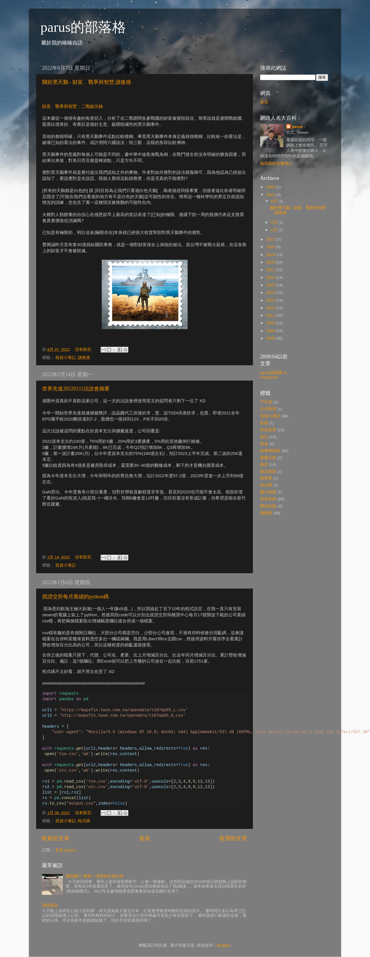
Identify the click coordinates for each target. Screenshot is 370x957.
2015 (271, 285)
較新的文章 (55, 838)
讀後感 (84, 357)
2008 (271, 338)
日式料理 (268, 409)
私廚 (264, 423)
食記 (264, 437)
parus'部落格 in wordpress (273, 374)
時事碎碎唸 (270, 451)
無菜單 (266, 478)
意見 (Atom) (65, 850)
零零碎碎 (268, 499)
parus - (298, 126)
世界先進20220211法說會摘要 (76, 389)
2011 (271, 315)
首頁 (144, 838)
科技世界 (268, 430)
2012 (271, 308)
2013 (271, 300)
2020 (271, 247)
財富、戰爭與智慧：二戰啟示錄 (72, 106)
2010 (271, 323)
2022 (271, 195)
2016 (271, 277)
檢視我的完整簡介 (276, 163)
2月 (274, 222)
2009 (271, 331)
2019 (271, 254)
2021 (271, 239)
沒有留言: (84, 349)
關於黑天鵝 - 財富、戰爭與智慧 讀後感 (86, 82)
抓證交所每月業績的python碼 (75, 597)
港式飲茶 (268, 471)
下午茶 (266, 402)
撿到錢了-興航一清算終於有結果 (95, 876)
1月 (274, 230)
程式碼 (84, 821)
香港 (264, 444)
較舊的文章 (233, 838)
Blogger (223, 945)
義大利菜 (268, 492)
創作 (264, 464)
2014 (271, 292)
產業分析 (268, 458)
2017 (271, 270)
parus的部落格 (83, 27)
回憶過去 (50, 905)
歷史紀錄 (268, 506)
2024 (271, 187)
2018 (271, 262)
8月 (274, 201)
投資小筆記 (66, 357)
